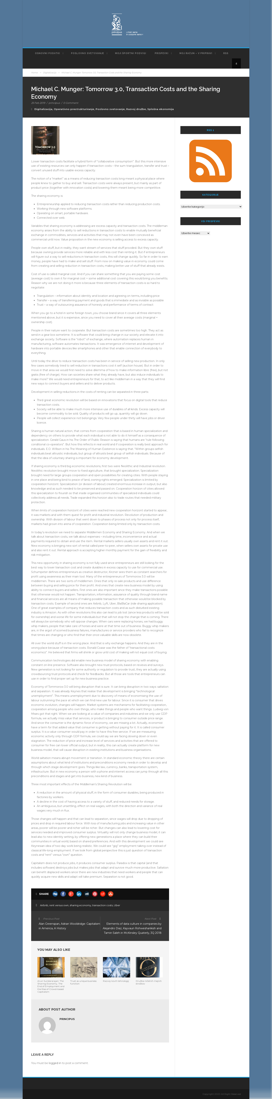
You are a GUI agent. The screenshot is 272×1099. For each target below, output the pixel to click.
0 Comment (70, 102)
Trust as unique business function (83, 982)
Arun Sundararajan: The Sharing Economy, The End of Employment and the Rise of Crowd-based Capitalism (50, 986)
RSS (225, 53)
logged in (55, 1063)
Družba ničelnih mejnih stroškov (149, 982)
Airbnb (44, 905)
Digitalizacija (49, 72)
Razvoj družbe (136, 109)
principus (54, 102)
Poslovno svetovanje (87, 53)
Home (34, 72)
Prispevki (161, 53)
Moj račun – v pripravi (195, 53)
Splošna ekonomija (160, 109)
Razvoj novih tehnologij (116, 981)
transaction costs (102, 905)
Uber (117, 905)
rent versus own (59, 905)
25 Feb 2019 (38, 102)
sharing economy (80, 905)
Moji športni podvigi (130, 53)
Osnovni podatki (47, 53)
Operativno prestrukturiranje (74, 109)
